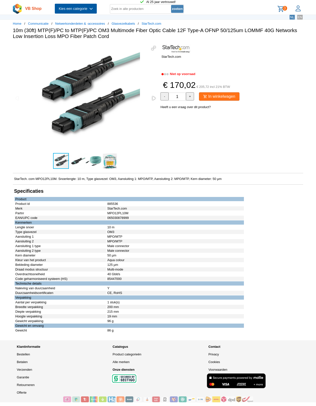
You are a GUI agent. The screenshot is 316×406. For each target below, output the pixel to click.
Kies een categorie (76, 9)
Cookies (214, 362)
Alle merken (121, 362)
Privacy (213, 354)
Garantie (23, 377)
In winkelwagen (219, 96)
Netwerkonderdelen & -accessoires (80, 23)
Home (17, 23)
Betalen (22, 362)
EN (300, 17)
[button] (154, 48)
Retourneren (26, 385)
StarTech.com (151, 23)
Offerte (22, 392)
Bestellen (23, 354)
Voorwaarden (217, 369)
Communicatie (38, 23)
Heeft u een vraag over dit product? (185, 107)
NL (292, 17)
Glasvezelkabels (123, 23)
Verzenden (24, 369)
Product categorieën (127, 354)
